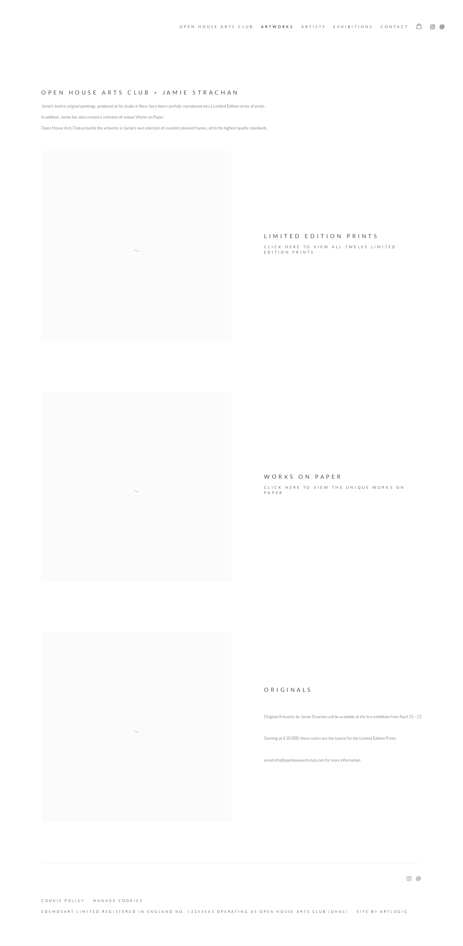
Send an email (440, 25)
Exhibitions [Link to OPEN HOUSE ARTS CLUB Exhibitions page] (353, 27)
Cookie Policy (63, 901)
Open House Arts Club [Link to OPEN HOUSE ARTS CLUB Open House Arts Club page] (217, 27)
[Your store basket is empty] (419, 26)
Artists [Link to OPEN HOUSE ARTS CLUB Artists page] (313, 27)
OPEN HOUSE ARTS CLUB (32, 27)
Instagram (431, 25)
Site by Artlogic (382, 911)
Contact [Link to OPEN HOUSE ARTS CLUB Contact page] (395, 27)
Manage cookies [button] (118, 901)
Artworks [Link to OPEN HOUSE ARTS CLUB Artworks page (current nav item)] (277, 27)
